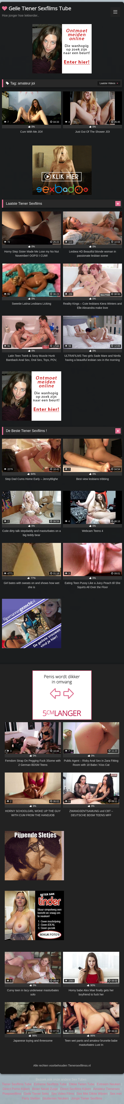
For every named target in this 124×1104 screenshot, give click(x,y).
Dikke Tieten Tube (81, 1084)
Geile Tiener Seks (36, 1093)
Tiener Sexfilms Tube (16, 1084)
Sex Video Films (62, 1093)
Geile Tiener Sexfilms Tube (36, 8)
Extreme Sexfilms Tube (50, 1084)
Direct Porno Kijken (16, 1089)
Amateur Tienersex (106, 1089)
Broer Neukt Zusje (45, 1089)
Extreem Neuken (108, 1084)
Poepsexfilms (11, 1093)
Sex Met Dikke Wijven (92, 1093)
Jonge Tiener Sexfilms (86, 1098)
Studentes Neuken (55, 1098)
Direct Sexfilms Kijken (75, 1089)
